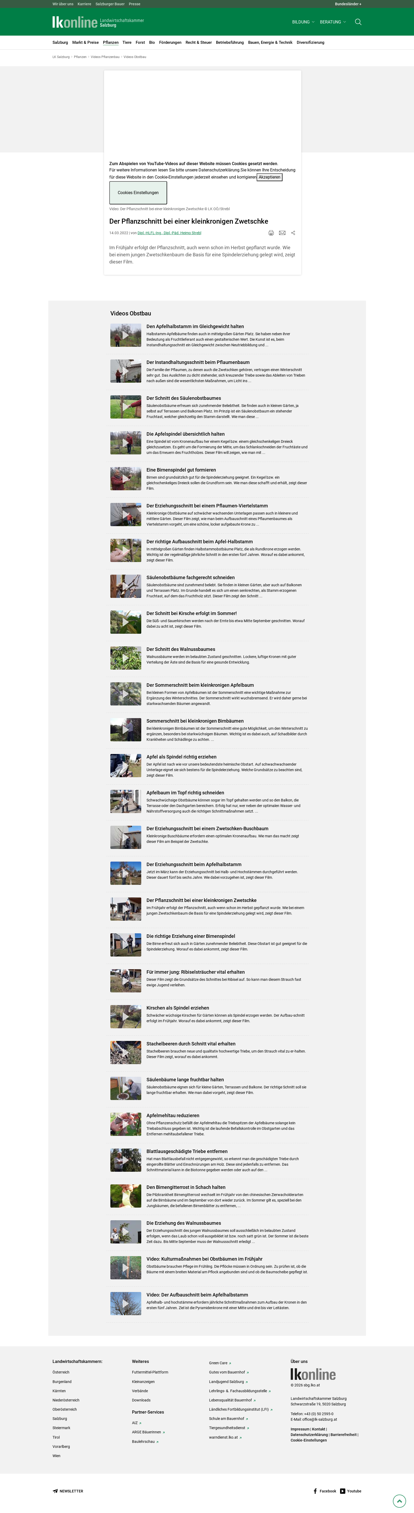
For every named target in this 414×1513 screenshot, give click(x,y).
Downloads (141, 1400)
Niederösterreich (66, 1400)
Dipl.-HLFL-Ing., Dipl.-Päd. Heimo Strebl (169, 233)
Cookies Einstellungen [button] (138, 192)
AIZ (135, 1423)
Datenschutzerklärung (219, 169)
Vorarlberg (61, 1446)
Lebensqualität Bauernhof (230, 1400)
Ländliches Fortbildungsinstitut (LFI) (239, 1409)
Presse (134, 4)
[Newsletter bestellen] (68, 1491)
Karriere (84, 4)
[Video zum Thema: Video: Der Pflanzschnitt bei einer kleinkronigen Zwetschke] (202, 117)
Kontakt (318, 1429)
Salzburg (60, 1418)
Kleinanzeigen (143, 1382)
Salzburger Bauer (110, 4)
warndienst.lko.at (223, 1437)
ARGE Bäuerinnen (146, 1432)
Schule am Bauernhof (226, 1418)
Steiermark (61, 1428)
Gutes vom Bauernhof (227, 1372)
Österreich (61, 1372)
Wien (56, 1456)
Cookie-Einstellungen (309, 1440)
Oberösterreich (65, 1409)
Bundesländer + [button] (348, 4)
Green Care (218, 1363)
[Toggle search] (358, 23)
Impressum (300, 1429)
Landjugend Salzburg (226, 1382)
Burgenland (62, 1382)
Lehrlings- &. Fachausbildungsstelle (238, 1391)
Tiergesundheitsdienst (227, 1428)
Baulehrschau (143, 1441)
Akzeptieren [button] (269, 177)
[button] (304, 23)
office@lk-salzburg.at (319, 1419)
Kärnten (59, 1391)
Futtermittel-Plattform (150, 1372)
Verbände (140, 1391)
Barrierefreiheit (344, 1435)
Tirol (56, 1437)
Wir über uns (63, 4)
